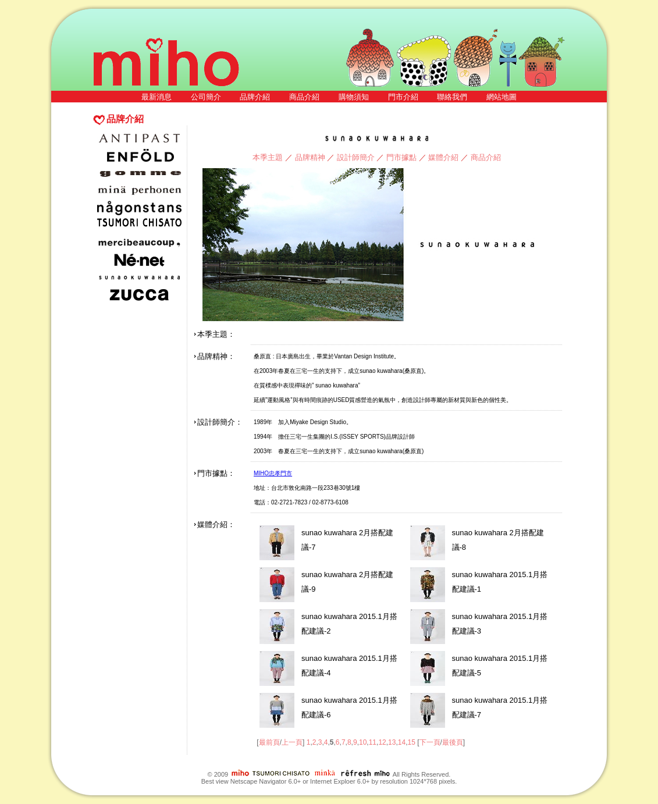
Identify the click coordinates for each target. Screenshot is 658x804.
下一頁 (429, 742)
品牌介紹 (255, 97)
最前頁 (269, 742)
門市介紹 (403, 97)
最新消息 (156, 97)
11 (372, 742)
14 (402, 742)
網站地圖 (501, 97)
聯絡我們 (452, 97)
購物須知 (354, 97)
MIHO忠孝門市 (273, 473)
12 (382, 742)
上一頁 (292, 742)
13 (392, 742)
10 (363, 742)
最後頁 (452, 742)
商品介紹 (304, 97)
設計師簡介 (356, 157)
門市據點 (401, 157)
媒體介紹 (443, 157)
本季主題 (267, 157)
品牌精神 (310, 157)
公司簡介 (206, 97)
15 (411, 742)
